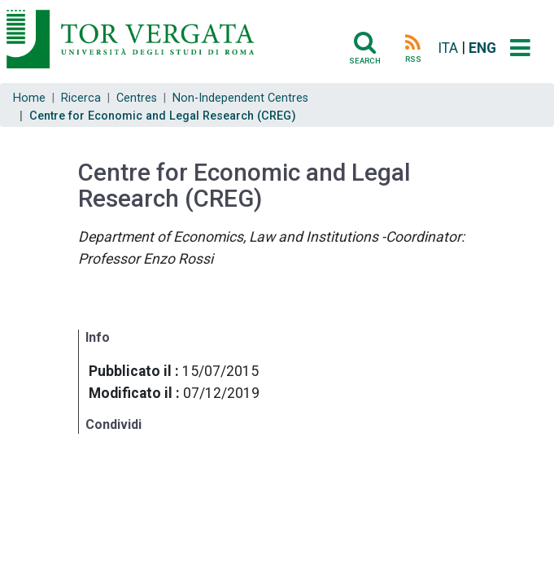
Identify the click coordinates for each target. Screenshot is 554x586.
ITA (448, 48)
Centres (136, 98)
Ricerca (81, 98)
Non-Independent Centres (240, 98)
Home (29, 98)
